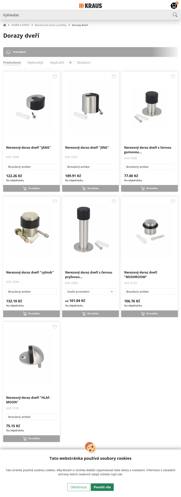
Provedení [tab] (19, 52)
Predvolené (12, 62)
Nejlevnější (35, 62)
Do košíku (34, 188)
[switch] (72, 62)
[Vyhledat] (90, 15)
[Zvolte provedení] (90, 291)
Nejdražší (57, 62)
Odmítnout (78, 487)
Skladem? (84, 62)
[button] (7, 25)
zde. (120, 474)
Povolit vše (102, 487)
